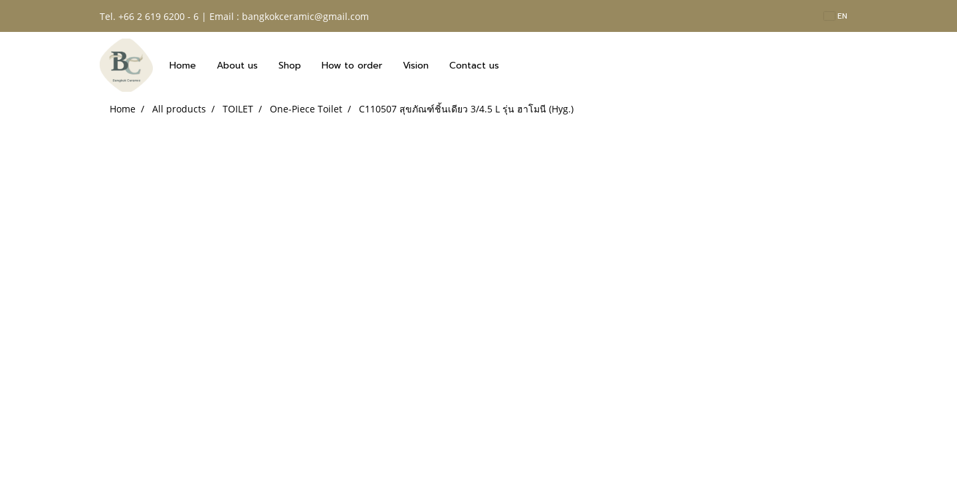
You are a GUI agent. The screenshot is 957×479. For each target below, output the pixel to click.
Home (182, 66)
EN (835, 16)
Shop (289, 66)
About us (237, 66)
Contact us (474, 66)
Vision (416, 66)
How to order (352, 66)
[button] (521, 65)
